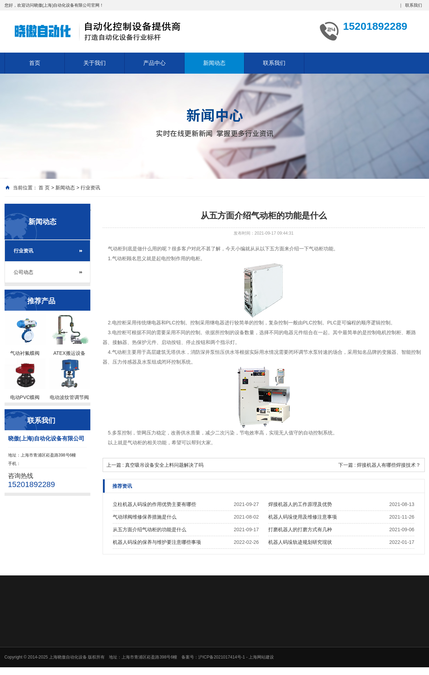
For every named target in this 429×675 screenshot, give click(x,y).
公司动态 (23, 272)
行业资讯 (90, 187)
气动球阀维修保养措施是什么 (145, 517)
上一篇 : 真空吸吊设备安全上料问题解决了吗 (155, 465)
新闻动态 (214, 63)
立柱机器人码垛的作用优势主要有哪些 (154, 504)
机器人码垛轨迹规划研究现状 (300, 542)
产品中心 (154, 63)
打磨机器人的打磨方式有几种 (300, 529)
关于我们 (94, 63)
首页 (34, 63)
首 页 (44, 187)
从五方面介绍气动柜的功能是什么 (149, 529)
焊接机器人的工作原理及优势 (300, 504)
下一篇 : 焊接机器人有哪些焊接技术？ (379, 465)
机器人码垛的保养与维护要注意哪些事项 (157, 542)
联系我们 (413, 5)
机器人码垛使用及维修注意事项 (302, 517)
